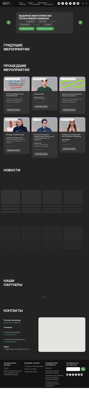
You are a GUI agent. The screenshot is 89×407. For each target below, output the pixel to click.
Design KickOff (39, 94)
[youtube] (78, 3)
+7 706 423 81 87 (10, 353)
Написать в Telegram (12, 341)
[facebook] (62, 3)
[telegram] (66, 3)
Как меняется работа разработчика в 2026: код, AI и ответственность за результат (44, 137)
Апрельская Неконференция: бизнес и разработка (72, 95)
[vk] (70, 3)
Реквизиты (48, 387)
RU (86, 3)
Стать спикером (35, 4)
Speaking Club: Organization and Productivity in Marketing (71, 135)
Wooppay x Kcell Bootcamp (15, 134)
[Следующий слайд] (85, 303)
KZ (83, 3)
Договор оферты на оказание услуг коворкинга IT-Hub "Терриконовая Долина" (13, 391)
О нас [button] (21, 2)
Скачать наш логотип (31, 390)
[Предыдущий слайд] (4, 303)
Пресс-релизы (48, 4)
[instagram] (59, 3)
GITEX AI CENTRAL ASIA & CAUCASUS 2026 (15, 95)
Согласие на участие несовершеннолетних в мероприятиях (52, 402)
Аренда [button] (30, 2)
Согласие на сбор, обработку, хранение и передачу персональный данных (54, 396)
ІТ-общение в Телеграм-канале (34, 385)
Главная (6, 387)
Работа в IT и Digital (30, 388)
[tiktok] (74, 3)
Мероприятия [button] (42, 2)
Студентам (22, 4)
